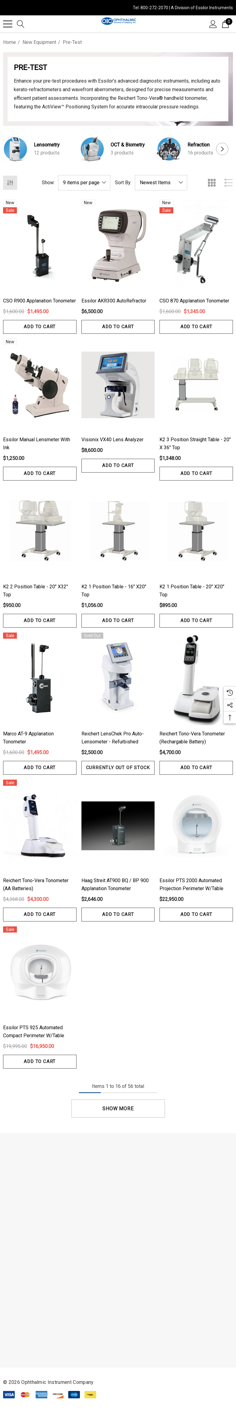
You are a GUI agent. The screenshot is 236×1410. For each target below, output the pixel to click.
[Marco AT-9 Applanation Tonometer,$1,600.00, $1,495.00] (40, 679)
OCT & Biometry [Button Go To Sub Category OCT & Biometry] (128, 145)
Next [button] (222, 149)
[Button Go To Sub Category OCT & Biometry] (92, 149)
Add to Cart (39, 326)
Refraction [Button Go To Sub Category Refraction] (198, 145)
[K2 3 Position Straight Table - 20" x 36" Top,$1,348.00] (196, 385)
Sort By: (123, 182)
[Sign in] (213, 24)
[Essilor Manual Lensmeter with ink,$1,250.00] (40, 385)
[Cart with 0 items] (225, 24)
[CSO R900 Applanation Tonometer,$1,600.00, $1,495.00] (40, 246)
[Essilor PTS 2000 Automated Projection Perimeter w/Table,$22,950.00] (196, 826)
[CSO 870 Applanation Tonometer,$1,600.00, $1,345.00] (196, 246)
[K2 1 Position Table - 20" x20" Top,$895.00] (196, 531)
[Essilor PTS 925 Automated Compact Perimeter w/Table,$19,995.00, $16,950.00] (40, 972)
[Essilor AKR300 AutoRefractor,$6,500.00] (118, 246)
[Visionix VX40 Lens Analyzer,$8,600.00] (118, 385)
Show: (48, 182)
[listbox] (161, 182)
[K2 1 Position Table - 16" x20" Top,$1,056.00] (118, 531)
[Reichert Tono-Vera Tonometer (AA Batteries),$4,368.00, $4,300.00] (40, 826)
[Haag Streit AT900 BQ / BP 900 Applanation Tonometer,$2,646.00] (118, 826)
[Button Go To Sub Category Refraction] (169, 149)
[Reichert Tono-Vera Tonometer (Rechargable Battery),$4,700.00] (196, 679)
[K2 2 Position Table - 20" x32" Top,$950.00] (40, 531)
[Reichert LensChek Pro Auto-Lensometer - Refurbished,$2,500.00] (118, 679)
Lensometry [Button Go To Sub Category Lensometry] (47, 145)
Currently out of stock (118, 767)
